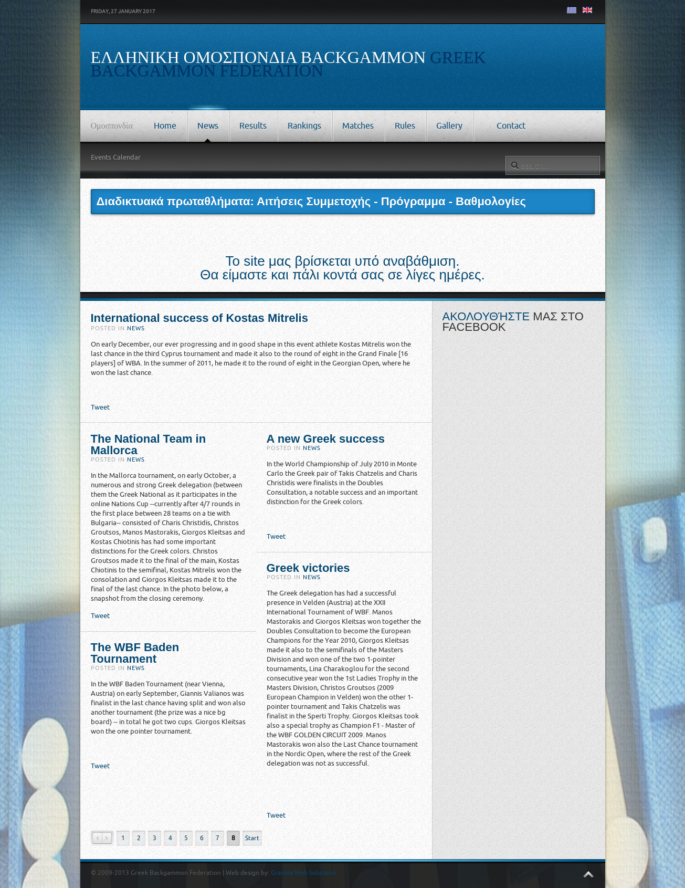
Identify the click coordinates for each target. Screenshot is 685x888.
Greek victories (308, 567)
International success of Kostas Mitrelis (199, 318)
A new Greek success (326, 438)
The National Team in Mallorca (148, 444)
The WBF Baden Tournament (135, 653)
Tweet (100, 407)
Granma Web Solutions (303, 873)
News (136, 328)
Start (252, 838)
